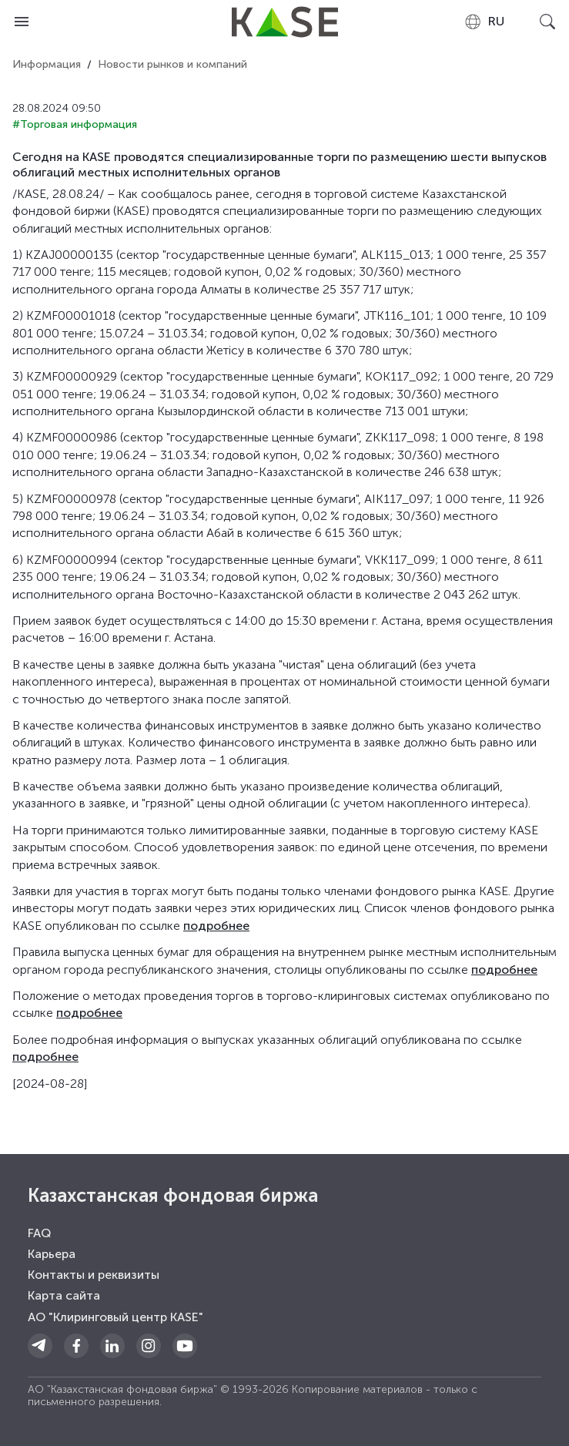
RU (484, 21)
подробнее (216, 925)
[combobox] (484, 21)
